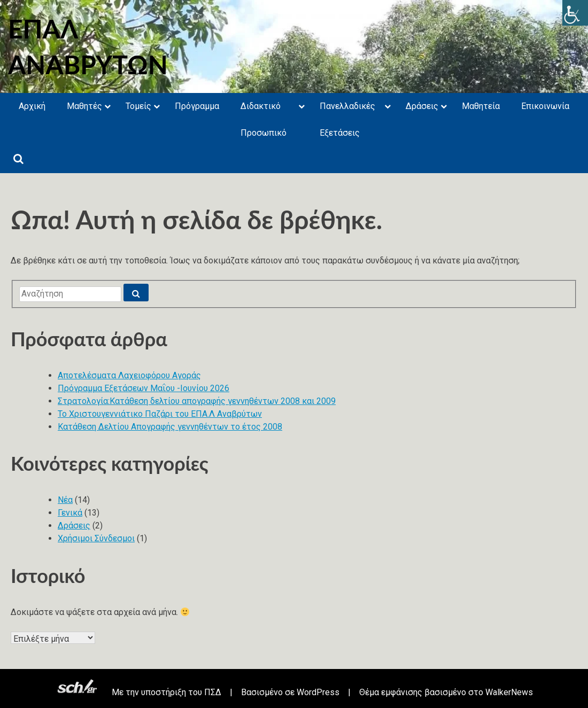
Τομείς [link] (138, 106)
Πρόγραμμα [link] (197, 106)
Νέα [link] (65, 500)
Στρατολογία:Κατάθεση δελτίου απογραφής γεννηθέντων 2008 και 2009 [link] (197, 401)
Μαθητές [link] (84, 106)
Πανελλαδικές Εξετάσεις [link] (347, 119)
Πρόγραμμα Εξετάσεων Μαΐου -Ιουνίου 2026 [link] (143, 388)
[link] (575, 13)
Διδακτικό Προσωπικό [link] (264, 119)
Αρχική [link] (32, 106)
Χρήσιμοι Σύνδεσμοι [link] (96, 538)
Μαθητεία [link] (481, 106)
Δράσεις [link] (422, 106)
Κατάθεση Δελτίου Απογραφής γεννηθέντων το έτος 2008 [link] (170, 427)
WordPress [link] (318, 692)
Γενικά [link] (70, 513)
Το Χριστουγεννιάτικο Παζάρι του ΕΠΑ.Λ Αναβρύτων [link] (160, 414)
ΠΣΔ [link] (212, 692)
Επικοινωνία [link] (545, 106)
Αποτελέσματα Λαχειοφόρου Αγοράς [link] (129, 375)
